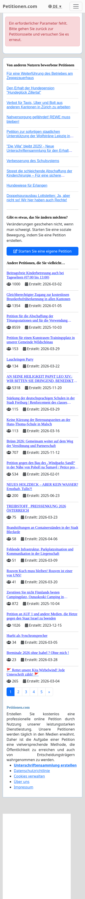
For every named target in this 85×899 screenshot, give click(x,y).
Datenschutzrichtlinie (32, 770)
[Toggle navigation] (76, 6)
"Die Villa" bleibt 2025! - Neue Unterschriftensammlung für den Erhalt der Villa (38, 150)
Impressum (23, 787)
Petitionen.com (20, 6)
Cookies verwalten (29, 776)
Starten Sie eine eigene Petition (42, 251)
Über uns (21, 781)
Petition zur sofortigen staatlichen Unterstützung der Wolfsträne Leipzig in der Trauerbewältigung (38, 136)
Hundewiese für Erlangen (27, 185)
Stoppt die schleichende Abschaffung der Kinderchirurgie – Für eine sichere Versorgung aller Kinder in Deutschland (39, 175)
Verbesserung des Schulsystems (33, 161)
